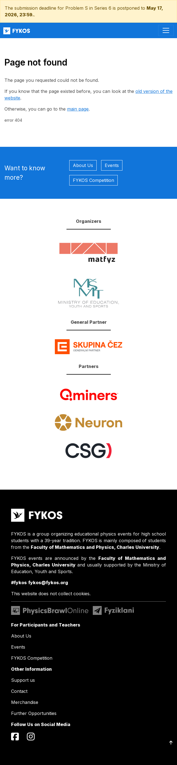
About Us (83, 165)
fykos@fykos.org (48, 582)
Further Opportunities (34, 713)
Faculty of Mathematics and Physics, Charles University (95, 547)
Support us (23, 680)
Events (112, 165)
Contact (19, 691)
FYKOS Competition (93, 180)
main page (78, 109)
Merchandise (24, 702)
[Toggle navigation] (166, 30)
